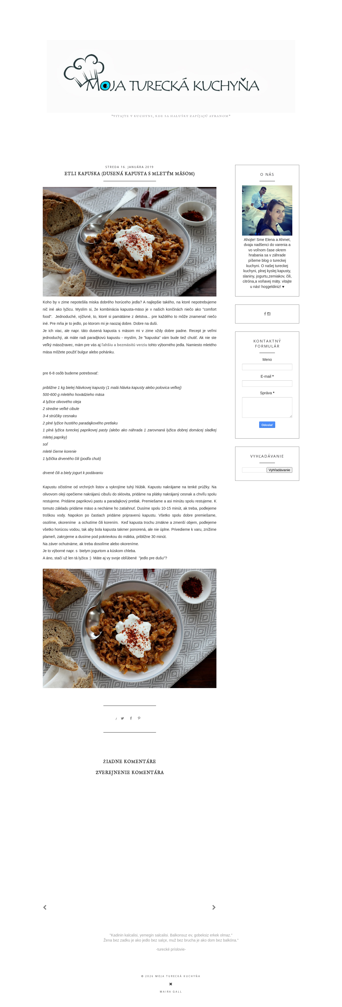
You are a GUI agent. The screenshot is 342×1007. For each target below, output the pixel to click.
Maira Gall (171, 991)
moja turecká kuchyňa (178, 976)
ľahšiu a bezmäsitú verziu (124, 345)
